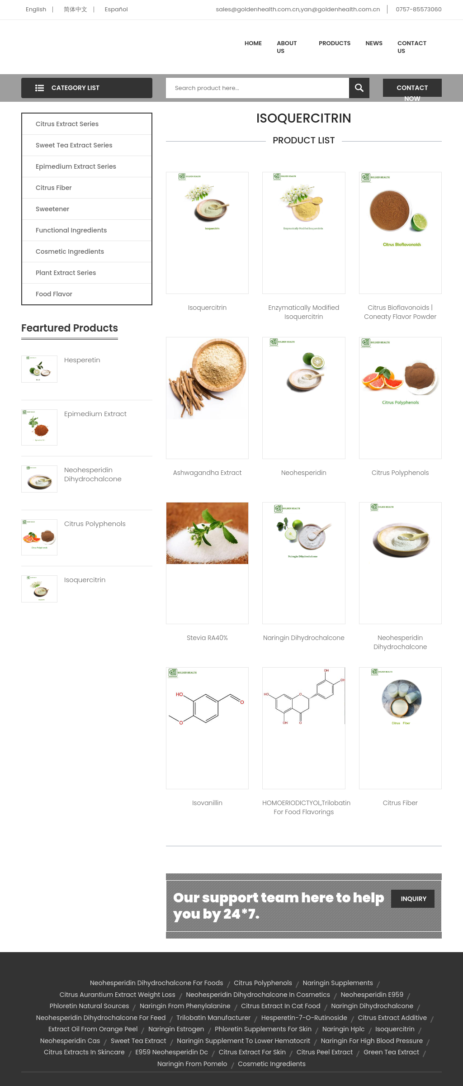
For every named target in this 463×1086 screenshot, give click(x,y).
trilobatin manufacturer (213, 1017)
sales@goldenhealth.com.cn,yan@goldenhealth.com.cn (298, 9)
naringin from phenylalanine (185, 1005)
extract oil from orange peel (92, 1029)
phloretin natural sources (89, 1005)
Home (253, 43)
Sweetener (52, 208)
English (36, 9)
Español (116, 9)
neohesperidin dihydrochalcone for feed (101, 1017)
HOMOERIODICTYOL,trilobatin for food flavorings (303, 807)
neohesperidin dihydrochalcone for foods (156, 982)
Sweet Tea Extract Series (74, 145)
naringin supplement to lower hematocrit (243, 1040)
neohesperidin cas (70, 1040)
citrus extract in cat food (280, 1005)
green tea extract (391, 1052)
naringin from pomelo (192, 1063)
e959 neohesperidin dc (171, 1052)
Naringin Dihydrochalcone (304, 637)
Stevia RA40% (207, 637)
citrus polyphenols (263, 982)
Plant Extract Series (66, 272)
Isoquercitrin (84, 579)
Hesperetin (82, 360)
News (374, 43)
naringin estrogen (176, 1029)
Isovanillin (207, 802)
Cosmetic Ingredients (70, 251)
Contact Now (412, 90)
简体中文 (75, 9)
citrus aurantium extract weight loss (117, 994)
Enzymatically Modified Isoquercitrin (304, 312)
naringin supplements (338, 982)
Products (334, 43)
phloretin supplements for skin (263, 1029)
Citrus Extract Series (67, 123)
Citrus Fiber (54, 187)
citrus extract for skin (252, 1052)
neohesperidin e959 (372, 994)
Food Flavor (54, 294)
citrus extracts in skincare (84, 1052)
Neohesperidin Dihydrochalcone (93, 474)
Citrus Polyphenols (95, 523)
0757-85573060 (419, 9)
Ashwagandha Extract (207, 472)
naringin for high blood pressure (372, 1040)
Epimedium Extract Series (76, 166)
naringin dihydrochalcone (372, 1005)
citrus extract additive (392, 1017)
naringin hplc (343, 1029)
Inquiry (414, 898)
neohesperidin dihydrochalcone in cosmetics (258, 994)
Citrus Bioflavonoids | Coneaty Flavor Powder (400, 312)
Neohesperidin (303, 472)
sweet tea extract (138, 1040)
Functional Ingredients (71, 230)
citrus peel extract (325, 1052)
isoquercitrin (395, 1029)
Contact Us (411, 47)
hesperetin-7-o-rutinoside (304, 1017)
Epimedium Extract (95, 413)
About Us (287, 47)
